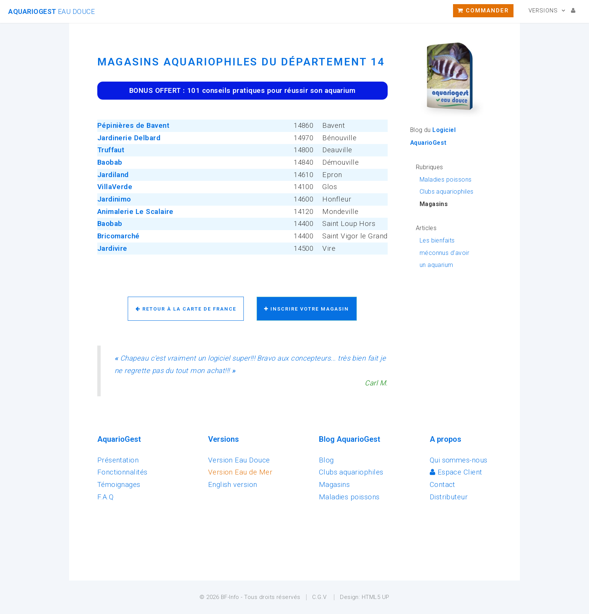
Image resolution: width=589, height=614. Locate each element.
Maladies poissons (446, 179)
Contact (442, 485)
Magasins (334, 485)
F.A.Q (105, 497)
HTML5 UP (376, 597)
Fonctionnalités (122, 472)
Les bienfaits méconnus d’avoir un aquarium (444, 252)
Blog (326, 460)
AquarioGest (51, 11)
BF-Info (230, 597)
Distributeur (449, 497)
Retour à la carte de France (186, 309)
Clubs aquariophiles (447, 191)
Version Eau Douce (239, 460)
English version (232, 485)
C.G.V (319, 597)
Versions (543, 10)
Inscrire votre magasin (306, 309)
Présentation (118, 460)
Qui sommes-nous (459, 460)
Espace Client (456, 472)
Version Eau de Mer (240, 472)
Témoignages (118, 485)
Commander (483, 10)
